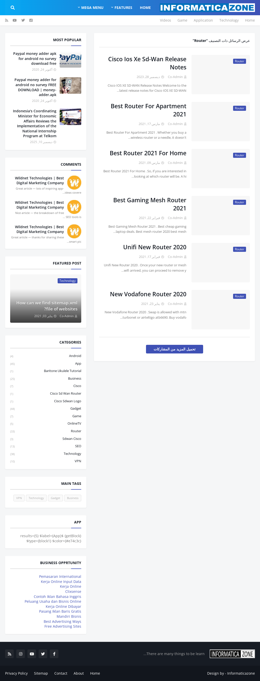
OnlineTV (45, 423)
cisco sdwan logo (45, 401)
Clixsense (73, 591)
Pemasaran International (60, 576)
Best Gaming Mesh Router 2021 (149, 204)
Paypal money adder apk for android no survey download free (34, 58)
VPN (45, 461)
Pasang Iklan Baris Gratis (60, 611)
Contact (60, 673)
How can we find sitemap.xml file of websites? (46, 306)
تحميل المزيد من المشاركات (175, 349)
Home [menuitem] (145, 7)
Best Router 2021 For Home (148, 153)
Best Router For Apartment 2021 (148, 110)
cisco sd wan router (45, 393)
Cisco (45, 386)
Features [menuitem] (123, 7)
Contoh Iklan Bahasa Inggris (57, 596)
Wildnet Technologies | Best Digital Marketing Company (39, 180)
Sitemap (41, 673)
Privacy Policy (16, 673)
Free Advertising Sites (62, 626)
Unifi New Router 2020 (154, 247)
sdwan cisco (45, 439)
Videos (165, 20)
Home (250, 20)
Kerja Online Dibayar (63, 606)
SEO (45, 446)
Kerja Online (70, 586)
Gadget (45, 408)
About (79, 673)
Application (203, 20)
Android (45, 356)
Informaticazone (241, 673)
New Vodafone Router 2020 (148, 294)
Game (182, 20)
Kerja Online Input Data (61, 581)
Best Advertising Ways (62, 621)
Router (45, 431)
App (45, 363)
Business (45, 378)
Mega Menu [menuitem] (92, 7)
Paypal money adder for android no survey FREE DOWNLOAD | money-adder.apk (35, 87)
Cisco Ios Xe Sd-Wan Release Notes (147, 63)
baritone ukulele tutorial (45, 371)
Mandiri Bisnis (69, 616)
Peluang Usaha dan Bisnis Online (53, 601)
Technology (229, 20)
